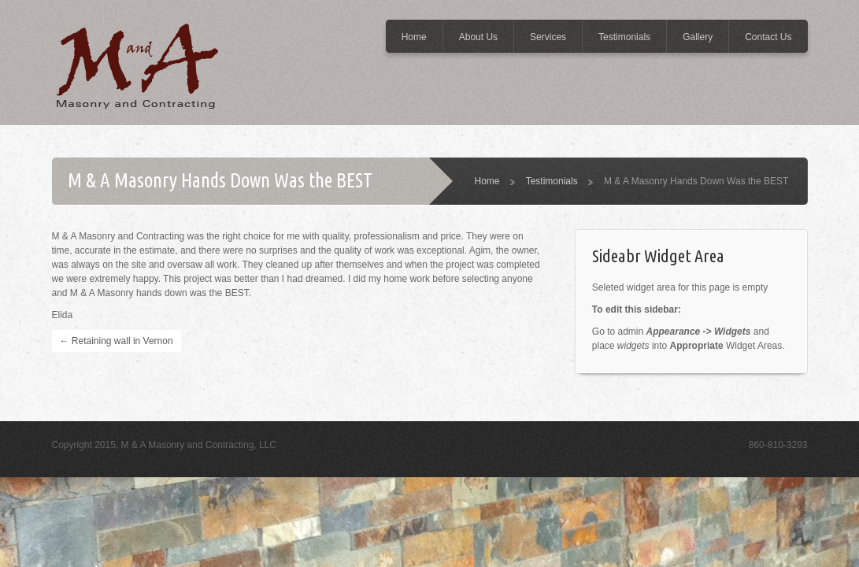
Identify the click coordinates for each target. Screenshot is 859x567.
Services (548, 37)
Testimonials (624, 37)
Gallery (698, 37)
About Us (478, 37)
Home (414, 37)
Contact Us (768, 37)
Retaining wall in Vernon (116, 340)
